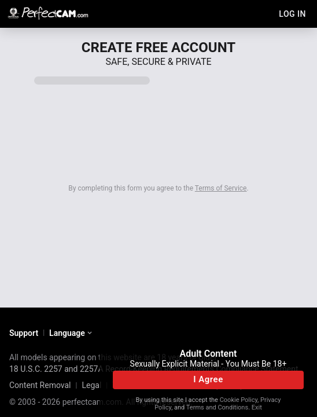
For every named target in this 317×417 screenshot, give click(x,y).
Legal (91, 385)
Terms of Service (221, 188)
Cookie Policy (238, 400)
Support (23, 333)
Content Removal (40, 385)
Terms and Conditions (217, 407)
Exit (257, 407)
